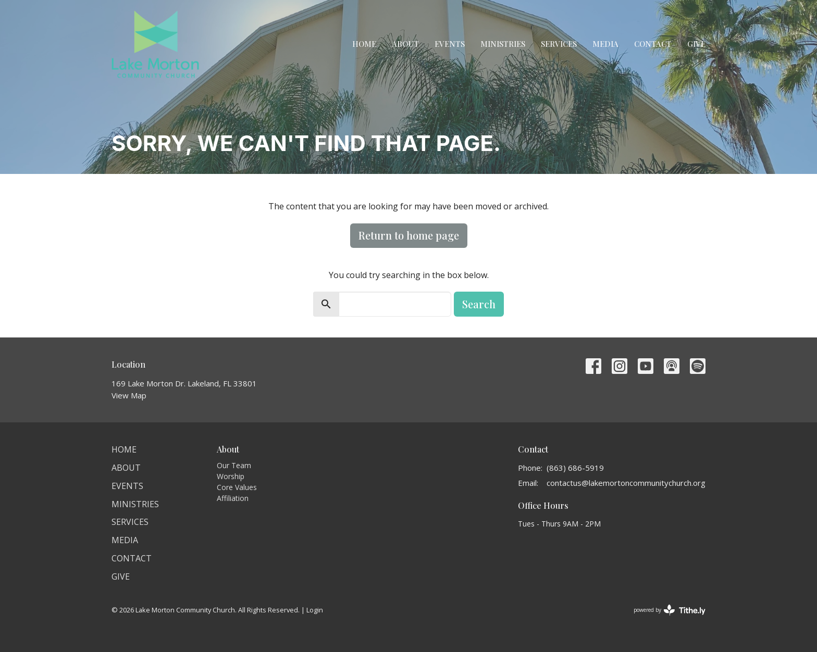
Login (314, 610)
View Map (129, 395)
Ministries (502, 44)
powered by (669, 610)
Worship (230, 476)
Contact (653, 44)
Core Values (237, 487)
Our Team (234, 465)
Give (696, 44)
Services (559, 44)
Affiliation (233, 498)
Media (605, 44)
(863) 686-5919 (575, 467)
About (405, 44)
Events (450, 44)
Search (479, 304)
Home (364, 44)
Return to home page (408, 235)
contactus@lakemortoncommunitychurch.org (626, 483)
